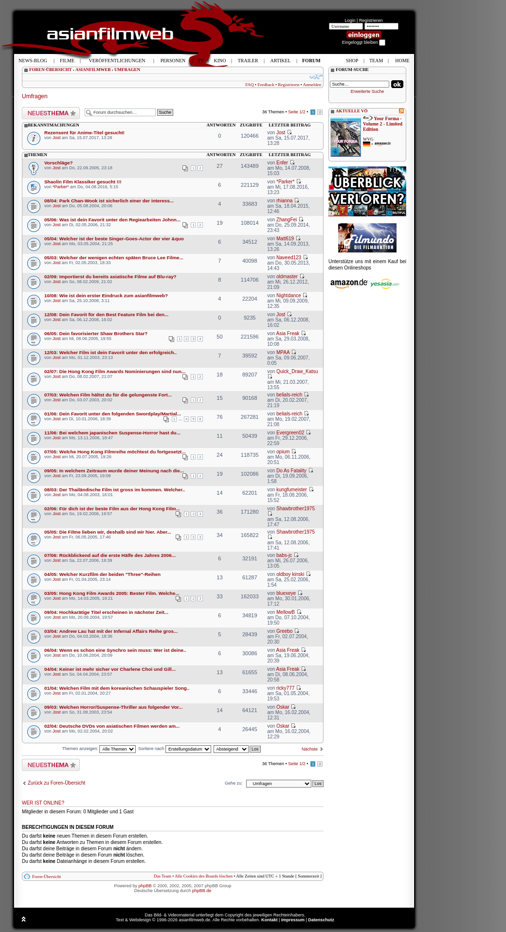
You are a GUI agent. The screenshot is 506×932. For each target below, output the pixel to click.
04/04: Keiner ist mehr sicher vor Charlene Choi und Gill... (110, 669)
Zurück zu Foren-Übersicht (56, 783)
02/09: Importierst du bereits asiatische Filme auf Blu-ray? (110, 276)
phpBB (145, 885)
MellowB (285, 612)
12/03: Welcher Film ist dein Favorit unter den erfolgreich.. (110, 352)
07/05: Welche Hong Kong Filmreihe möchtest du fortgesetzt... (115, 451)
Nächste (310, 749)
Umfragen (35, 96)
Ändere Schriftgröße (316, 76)
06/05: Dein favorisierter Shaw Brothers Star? (95, 333)
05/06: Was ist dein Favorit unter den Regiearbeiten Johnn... (112, 219)
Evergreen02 (290, 432)
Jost (57, 137)
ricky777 (285, 688)
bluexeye (286, 593)
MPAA (282, 352)
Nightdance (288, 295)
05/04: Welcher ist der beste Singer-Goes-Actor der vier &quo (114, 238)
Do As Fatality (291, 470)
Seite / (297, 111)
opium (282, 451)
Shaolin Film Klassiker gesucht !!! (83, 181)
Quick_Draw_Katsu (297, 371)
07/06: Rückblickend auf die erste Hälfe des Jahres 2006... (110, 555)
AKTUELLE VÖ (352, 110)
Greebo (284, 631)
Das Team (162, 876)
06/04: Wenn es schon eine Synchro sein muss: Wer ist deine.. (115, 650)
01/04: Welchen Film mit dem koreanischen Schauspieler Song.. (116, 688)
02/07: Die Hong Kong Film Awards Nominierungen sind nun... (114, 371)
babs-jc (284, 555)
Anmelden (312, 84)
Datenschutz (321, 919)
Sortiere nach (174, 748)
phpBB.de (202, 890)
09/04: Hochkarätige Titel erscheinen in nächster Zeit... (106, 612)
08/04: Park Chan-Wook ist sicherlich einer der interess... (109, 200)
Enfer (282, 162)
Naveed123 (288, 257)
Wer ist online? (43, 803)
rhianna (284, 200)
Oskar (282, 707)
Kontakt (269, 919)
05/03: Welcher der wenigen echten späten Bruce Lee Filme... (113, 257)
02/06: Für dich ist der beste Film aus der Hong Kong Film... (112, 508)
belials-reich (289, 394)
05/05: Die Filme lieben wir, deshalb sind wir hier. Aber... (107, 532)
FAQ (249, 84)
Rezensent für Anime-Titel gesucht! (84, 132)
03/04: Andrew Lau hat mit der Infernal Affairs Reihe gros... (111, 631)
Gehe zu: (234, 783)
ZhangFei (286, 219)
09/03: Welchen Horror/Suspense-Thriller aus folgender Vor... (113, 707)
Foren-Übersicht (46, 876)
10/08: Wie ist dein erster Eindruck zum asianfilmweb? (106, 295)
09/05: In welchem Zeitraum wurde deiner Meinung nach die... (114, 470)
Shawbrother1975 (295, 508)
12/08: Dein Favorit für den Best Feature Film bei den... (106, 314)
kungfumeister (291, 489)
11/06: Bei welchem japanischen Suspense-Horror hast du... (112, 432)
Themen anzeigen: (99, 748)
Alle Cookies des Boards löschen (204, 876)
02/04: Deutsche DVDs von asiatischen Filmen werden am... (112, 726)
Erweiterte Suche (367, 91)
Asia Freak (287, 333)
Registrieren (371, 20)
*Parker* (61, 186)
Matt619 (285, 238)
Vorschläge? (58, 162)
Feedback (265, 84)
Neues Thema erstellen (51, 113)
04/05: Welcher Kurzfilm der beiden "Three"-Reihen (102, 574)
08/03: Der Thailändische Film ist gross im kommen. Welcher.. (114, 489)
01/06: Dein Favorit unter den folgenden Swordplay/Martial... (112, 413)
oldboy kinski (290, 574)
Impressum (293, 919)
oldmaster (287, 276)
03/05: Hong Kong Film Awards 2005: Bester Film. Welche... (112, 593)
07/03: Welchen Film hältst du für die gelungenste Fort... (108, 394)
